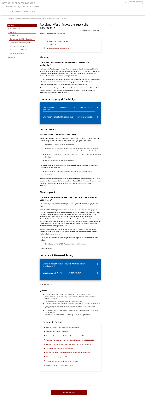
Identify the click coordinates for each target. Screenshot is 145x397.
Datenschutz (69, 386)
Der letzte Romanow (17, 53)
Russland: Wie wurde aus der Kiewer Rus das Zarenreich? (65, 336)
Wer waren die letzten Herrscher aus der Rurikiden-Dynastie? (68, 117)
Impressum (50, 386)
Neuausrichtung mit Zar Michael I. (58, 48)
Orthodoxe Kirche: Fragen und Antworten (59, 357)
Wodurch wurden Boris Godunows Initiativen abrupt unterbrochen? (64, 265)
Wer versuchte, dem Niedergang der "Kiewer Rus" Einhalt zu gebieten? (68, 109)
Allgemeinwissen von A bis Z (24, 11)
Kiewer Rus (14, 35)
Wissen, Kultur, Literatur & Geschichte (23, 7)
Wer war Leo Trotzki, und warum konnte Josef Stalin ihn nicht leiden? (68, 353)
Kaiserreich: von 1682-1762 (19, 46)
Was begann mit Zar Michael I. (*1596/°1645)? (62, 273)
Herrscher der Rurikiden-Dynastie (58, 42)
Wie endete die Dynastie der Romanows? (59, 348)
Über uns (59, 386)
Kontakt (78, 386)
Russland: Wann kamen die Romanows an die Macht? (63, 327)
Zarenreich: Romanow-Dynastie (20, 42)
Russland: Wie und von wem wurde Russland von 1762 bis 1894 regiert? (69, 344)
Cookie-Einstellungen (91, 386)
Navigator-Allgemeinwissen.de (18, 19)
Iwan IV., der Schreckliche (55, 45)
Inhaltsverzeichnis (73, 393)
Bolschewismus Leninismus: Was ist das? (59, 365)
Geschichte (41, 19)
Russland (32, 19)
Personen (11, 57)
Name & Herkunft (14, 28)
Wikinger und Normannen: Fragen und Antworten (62, 361)
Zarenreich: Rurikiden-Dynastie (21, 39)
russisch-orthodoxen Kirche (59, 76)
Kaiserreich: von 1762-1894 (19, 50)
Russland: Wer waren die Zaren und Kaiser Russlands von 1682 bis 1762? (70, 340)
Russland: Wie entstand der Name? (57, 331)
